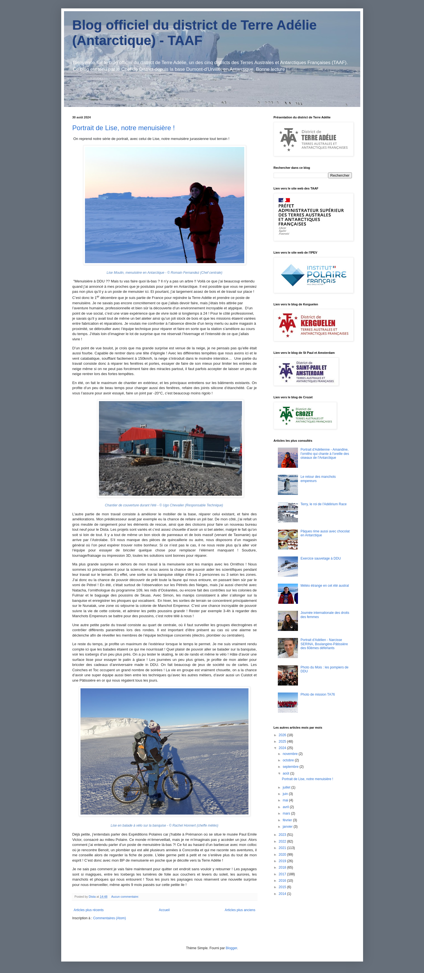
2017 (283, 874)
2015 (283, 887)
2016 (283, 881)
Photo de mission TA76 (317, 694)
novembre (291, 754)
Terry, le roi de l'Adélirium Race (323, 504)
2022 (283, 841)
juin (286, 794)
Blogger (231, 948)
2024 (283, 748)
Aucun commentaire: (125, 896)
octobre (289, 760)
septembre (291, 767)
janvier (288, 827)
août (286, 773)
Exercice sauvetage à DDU (320, 558)
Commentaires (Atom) (109, 918)
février (288, 820)
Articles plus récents (89, 910)
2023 (283, 835)
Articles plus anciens (240, 910)
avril (286, 807)
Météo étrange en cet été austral (324, 586)
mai (286, 800)
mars (287, 813)
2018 (283, 867)
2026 (283, 735)
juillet (287, 787)
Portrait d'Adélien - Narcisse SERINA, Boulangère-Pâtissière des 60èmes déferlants (324, 644)
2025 (283, 741)
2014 (283, 894)
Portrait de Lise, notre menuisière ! (123, 128)
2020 (283, 855)
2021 (283, 848)
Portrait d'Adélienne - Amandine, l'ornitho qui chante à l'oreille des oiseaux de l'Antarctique (324, 454)
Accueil (164, 910)
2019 (283, 861)
